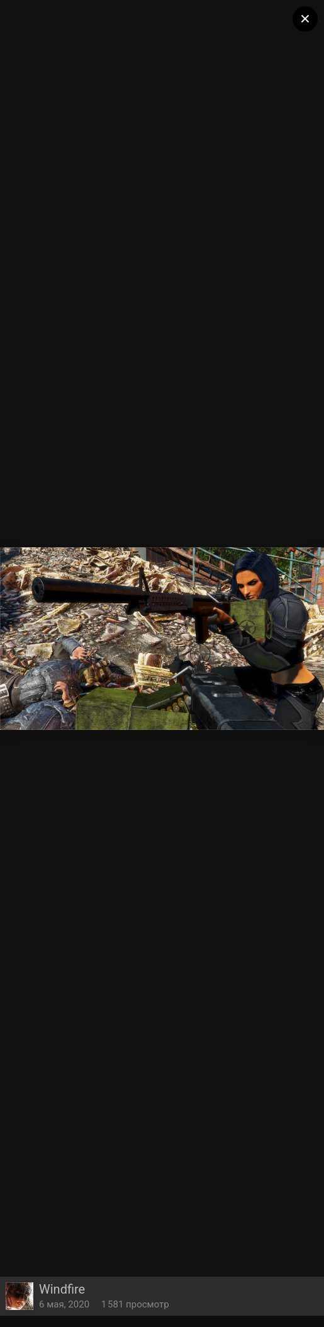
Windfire (62, 1289)
